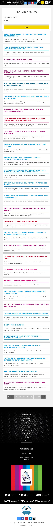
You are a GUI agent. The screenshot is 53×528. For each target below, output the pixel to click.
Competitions (26, 433)
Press (26, 422)
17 (31, 397)
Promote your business (26, 457)
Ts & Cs (31, 525)
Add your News (26, 452)
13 (16, 397)
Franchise (26, 459)
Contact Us (26, 419)
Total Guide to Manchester (26, 17)
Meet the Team (26, 420)
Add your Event (26, 454)
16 (28, 397)
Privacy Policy (23, 525)
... (35, 397)
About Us (26, 417)
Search (6, 20)
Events (26, 435)
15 (24, 397)
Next (43, 397)
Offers (26, 439)
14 (20, 397)
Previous (10, 397)
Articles (26, 437)
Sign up (26, 440)
